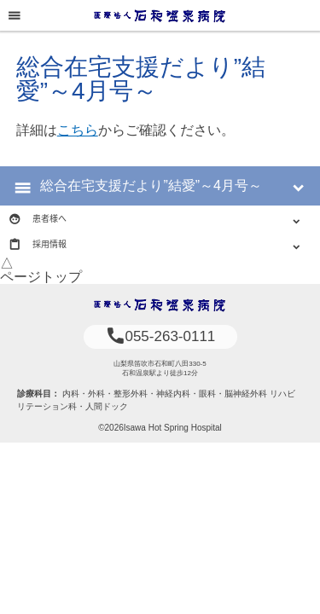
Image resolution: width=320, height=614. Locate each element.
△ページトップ (41, 270)
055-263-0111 (160, 336)
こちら (77, 130)
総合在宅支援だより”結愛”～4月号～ (151, 185)
